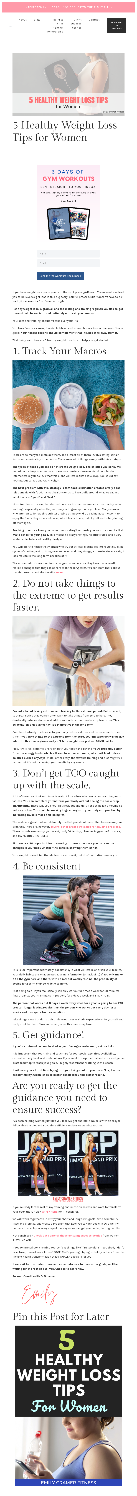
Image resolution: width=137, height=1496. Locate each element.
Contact (94, 19)
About (23, 19)
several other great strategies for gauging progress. (85, 825)
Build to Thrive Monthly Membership (55, 25)
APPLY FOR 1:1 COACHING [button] (116, 26)
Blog (37, 19)
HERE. (60, 571)
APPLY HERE (50, 1210)
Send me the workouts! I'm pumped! (62, 274)
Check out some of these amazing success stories (68, 1234)
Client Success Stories (76, 23)
